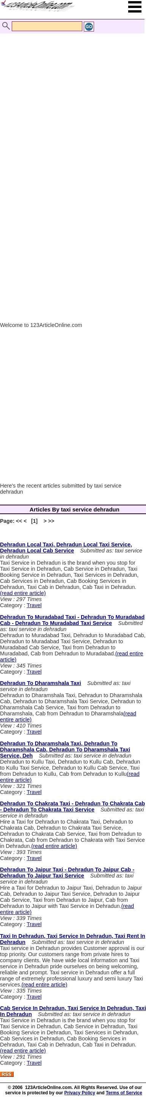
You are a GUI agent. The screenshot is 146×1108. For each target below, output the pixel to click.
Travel (34, 605)
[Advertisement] (71, 99)
